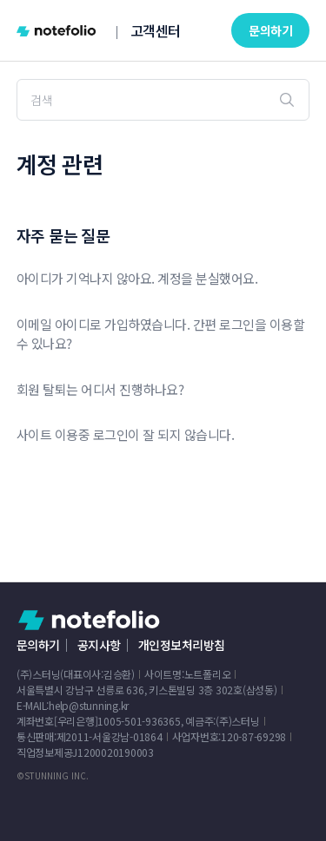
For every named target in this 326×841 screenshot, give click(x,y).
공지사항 (99, 645)
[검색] (163, 100)
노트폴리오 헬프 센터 (89, 620)
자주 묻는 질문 (63, 235)
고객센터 (155, 30)
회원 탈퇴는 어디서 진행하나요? (100, 389)
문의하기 (270, 30)
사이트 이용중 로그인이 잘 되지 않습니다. (126, 434)
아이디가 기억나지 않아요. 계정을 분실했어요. (137, 278)
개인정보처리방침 (181, 645)
